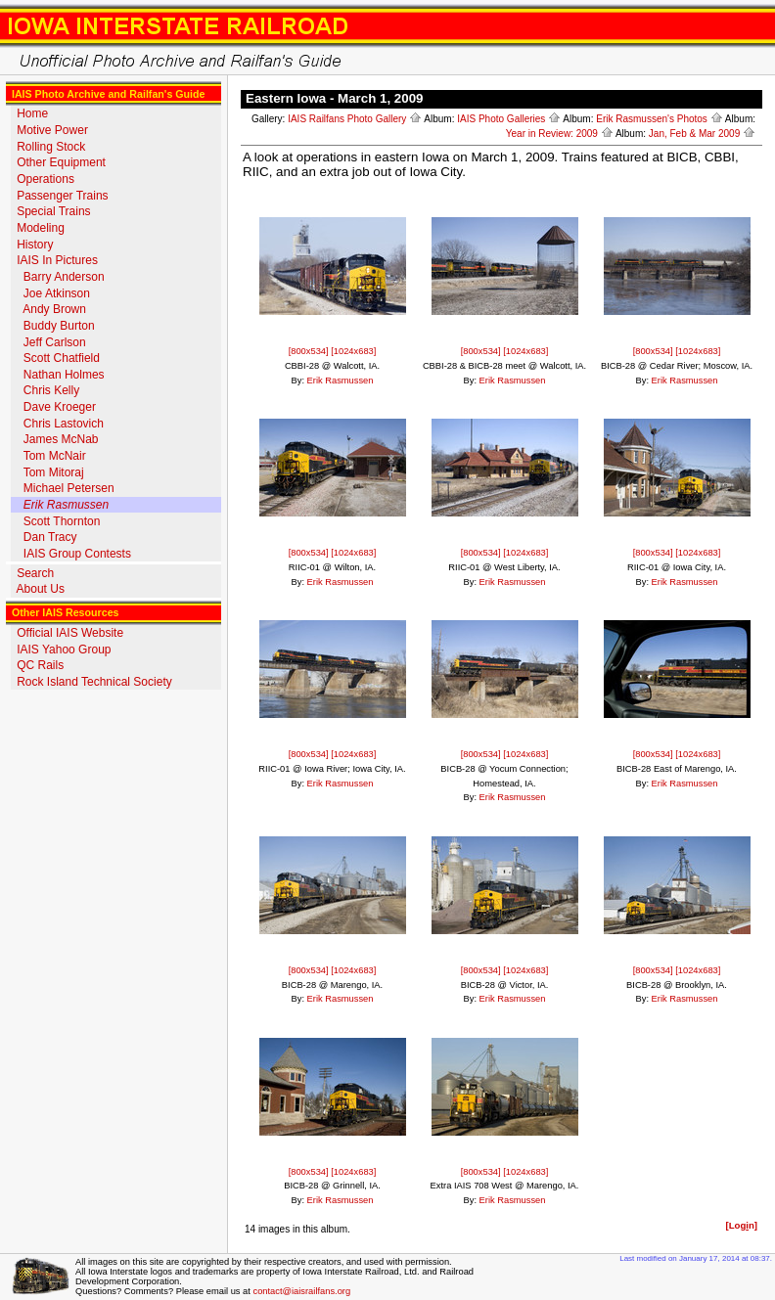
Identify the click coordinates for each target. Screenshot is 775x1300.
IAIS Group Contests (77, 553)
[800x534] (310, 351)
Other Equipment (61, 162)
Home (32, 113)
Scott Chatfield (61, 358)
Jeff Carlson (54, 342)
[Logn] (741, 1225)
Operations (45, 179)
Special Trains (53, 211)
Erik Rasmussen (66, 505)
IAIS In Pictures (57, 260)
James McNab (61, 439)
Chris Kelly (51, 390)
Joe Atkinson (56, 293)
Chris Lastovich (63, 423)
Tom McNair (54, 456)
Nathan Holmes (64, 374)
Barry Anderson (64, 277)
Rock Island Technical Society (94, 682)
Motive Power (52, 130)
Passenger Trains (62, 195)
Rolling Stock (51, 147)
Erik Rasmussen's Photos (659, 118)
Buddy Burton (59, 326)
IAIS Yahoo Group (64, 649)
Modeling (41, 228)
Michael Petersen (68, 488)
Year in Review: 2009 (560, 133)
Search (35, 573)
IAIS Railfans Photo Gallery (355, 118)
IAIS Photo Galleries (509, 118)
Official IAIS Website (70, 633)
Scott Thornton (62, 521)
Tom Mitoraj (53, 472)
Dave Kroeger (59, 407)
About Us (41, 589)
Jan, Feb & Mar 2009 (702, 133)
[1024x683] (353, 351)
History (35, 244)
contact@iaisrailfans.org (301, 1291)
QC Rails (40, 665)
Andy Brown (54, 309)
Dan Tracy (50, 537)
